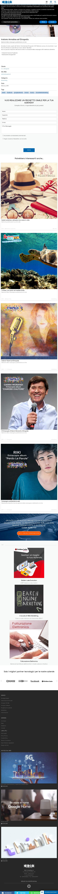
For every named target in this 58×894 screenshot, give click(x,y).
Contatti (3, 728)
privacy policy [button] (27, 16)
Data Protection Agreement (7, 742)
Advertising (4, 80)
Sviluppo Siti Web (5, 703)
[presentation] (11, 144)
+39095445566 (25, 876)
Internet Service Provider (6, 700)
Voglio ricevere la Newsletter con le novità (15, 138)
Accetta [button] (52, 22)
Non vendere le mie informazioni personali (11, 14)
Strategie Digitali (5, 698)
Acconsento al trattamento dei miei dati (15, 135)
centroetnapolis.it (6, 74)
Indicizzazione (4, 712)
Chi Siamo (3, 721)
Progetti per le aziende (6, 707)
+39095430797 (35, 876)
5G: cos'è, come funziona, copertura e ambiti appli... (15, 784)
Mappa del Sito (5, 745)
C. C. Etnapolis (5, 68)
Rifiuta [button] (43, 22)
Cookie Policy (4, 738)
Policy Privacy (4, 735)
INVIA (29, 150)
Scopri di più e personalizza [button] (11, 22)
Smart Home (4, 821)
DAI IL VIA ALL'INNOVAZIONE (29, 533)
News (2, 723)
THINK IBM (4, 859)
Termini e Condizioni (6, 740)
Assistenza (3, 725)
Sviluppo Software (5, 705)
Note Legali (4, 733)
